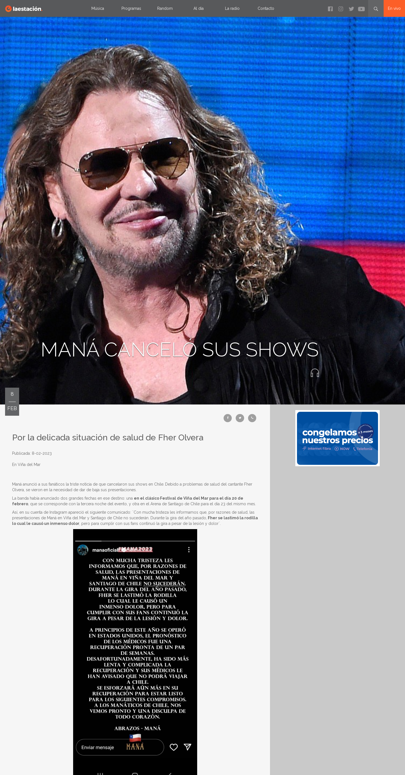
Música (97, 8)
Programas (131, 8)
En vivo (394, 8)
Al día (199, 8)
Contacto (266, 8)
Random (165, 8)
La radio (232, 8)
